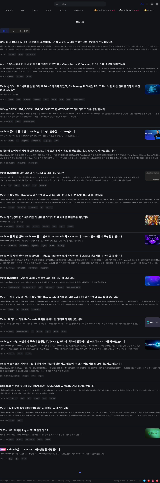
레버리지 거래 (29, 121)
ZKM (68, 99)
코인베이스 (13, 398)
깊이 (35, 10)
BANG (46, 99)
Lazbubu (12, 54)
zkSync (29, 76)
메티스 (17, 185)
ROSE (36, 398)
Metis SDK (50, 287)
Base (56, 331)
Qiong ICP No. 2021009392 (125, 481)
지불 (61, 99)
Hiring (88, 481)
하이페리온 (21, 207)
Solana (39, 331)
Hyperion (25, 141)
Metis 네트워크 (14, 376)
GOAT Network (79, 99)
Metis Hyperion (14, 287)
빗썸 (10, 459)
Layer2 (62, 226)
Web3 (64, 331)
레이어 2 (26, 185)
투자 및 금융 (30, 54)
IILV (29, 398)
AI (9, 185)
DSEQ (20, 420)
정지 (33, 376)
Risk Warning (78, 481)
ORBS (18, 121)
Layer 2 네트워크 (28, 287)
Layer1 (70, 226)
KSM (22, 398)
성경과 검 (20, 226)
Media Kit (31, 481)
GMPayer (37, 99)
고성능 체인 (33, 207)
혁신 (54, 226)
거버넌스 (20, 76)
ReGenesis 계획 (22, 331)
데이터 (62, 10)
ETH (34, 185)
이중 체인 (61, 246)
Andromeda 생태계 (73, 287)
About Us (21, 481)
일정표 (48, 10)
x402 (18, 99)
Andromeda (36, 141)
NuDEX (11, 163)
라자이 (20, 354)
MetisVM (60, 287)
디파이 (28, 354)
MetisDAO (21, 163)
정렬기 (41, 376)
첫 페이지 (9, 10)
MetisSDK (12, 246)
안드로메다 (44, 268)
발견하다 (78, 10)
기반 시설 (47, 141)
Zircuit (11, 439)
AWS (54, 481)
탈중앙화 (46, 226)
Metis (20, 54)
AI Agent (27, 99)
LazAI (54, 99)
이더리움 (43, 185)
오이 (10, 121)
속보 (22, 10)
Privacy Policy (64, 481)
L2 (17, 141)
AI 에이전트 (30, 439)
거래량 (25, 376)
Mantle (48, 439)
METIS (52, 398)
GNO (44, 398)
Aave (10, 76)
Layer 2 (19, 439)
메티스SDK (21, 268)
